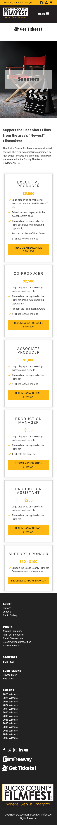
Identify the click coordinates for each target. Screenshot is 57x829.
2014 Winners (10, 734)
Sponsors (10, 657)
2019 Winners (10, 716)
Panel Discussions (13, 638)
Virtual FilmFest (11, 645)
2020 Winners (10, 712)
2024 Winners (10, 698)
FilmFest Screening (13, 634)
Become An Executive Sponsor (28, 249)
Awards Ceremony (12, 631)
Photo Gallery (10, 615)
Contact (9, 662)
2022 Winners (10, 705)
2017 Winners (10, 723)
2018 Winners (10, 719)
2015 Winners (10, 730)
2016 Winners (10, 727)
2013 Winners (10, 738)
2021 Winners (10, 708)
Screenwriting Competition (17, 642)
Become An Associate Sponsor (28, 395)
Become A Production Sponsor (28, 465)
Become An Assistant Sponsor (28, 530)
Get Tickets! (31, 29)
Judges (7, 611)
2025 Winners (10, 694)
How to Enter (10, 675)
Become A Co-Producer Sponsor (28, 325)
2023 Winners (10, 701)
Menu (43, 14)
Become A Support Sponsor (28, 580)
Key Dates (8, 678)
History (7, 608)
